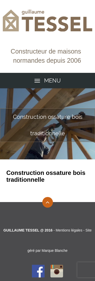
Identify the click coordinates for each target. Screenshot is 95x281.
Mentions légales (69, 230)
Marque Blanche (55, 251)
